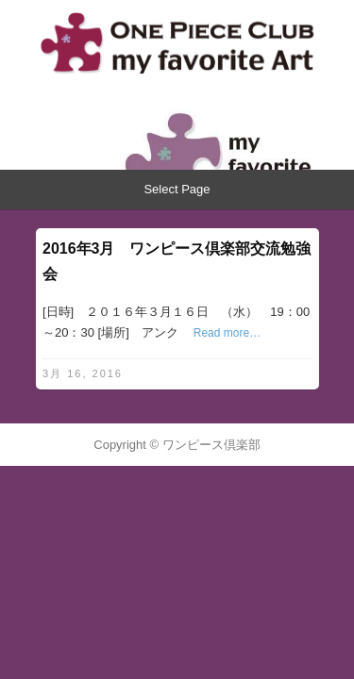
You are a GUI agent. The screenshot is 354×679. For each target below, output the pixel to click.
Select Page (176, 189)
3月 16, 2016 (82, 373)
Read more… (227, 333)
